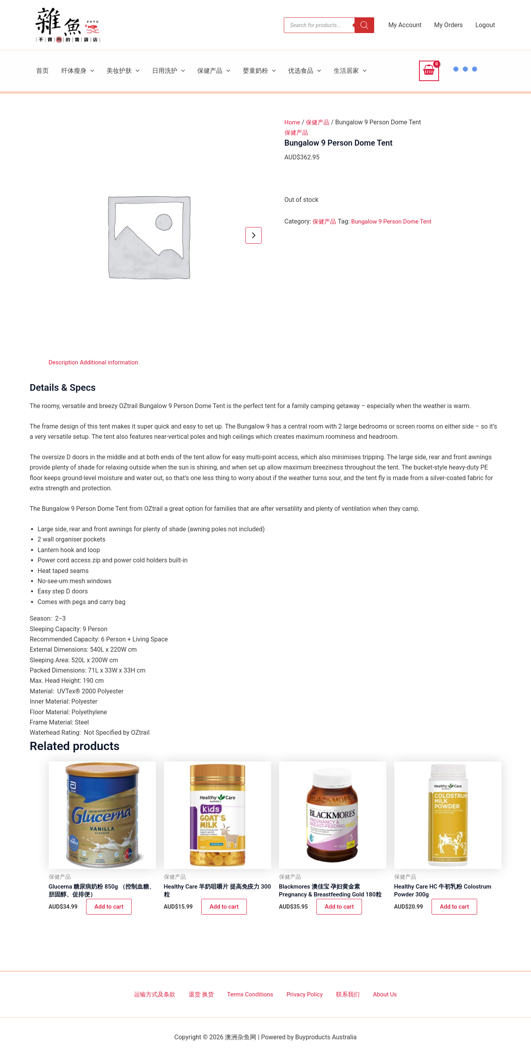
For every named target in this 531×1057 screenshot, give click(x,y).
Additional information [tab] (113, 362)
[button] (90, 71)
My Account (405, 25)
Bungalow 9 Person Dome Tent (396, 221)
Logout (485, 25)
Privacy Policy (303, 994)
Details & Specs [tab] (63, 387)
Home (293, 122)
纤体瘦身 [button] (77, 71)
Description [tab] (65, 362)
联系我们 (341, 994)
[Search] (364, 25)
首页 (42, 70)
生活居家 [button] (350, 71)
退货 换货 (208, 994)
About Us (373, 994)
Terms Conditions (253, 994)
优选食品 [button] (304, 71)
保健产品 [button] (213, 71)
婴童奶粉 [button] (259, 71)
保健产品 (319, 122)
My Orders (448, 25)
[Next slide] (253, 235)
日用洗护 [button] (168, 71)
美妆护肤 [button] (123, 71)
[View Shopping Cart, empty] (429, 71)
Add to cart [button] (109, 908)
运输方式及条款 (167, 994)
